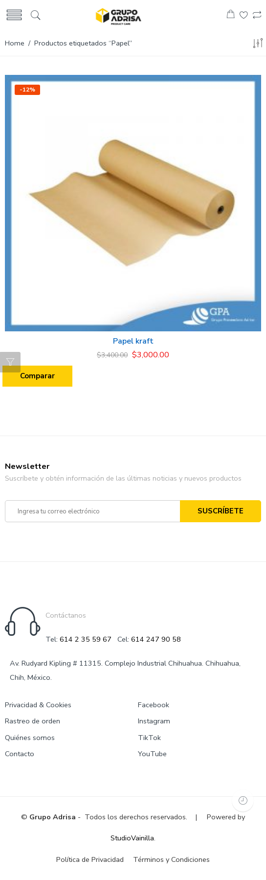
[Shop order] (257, 45)
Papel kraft (133, 341)
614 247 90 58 (156, 639)
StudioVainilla (132, 838)
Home (14, 43)
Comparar (37, 376)
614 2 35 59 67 (85, 639)
